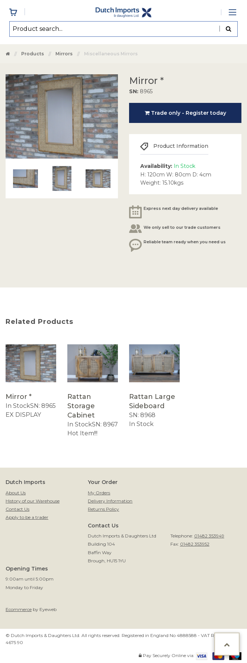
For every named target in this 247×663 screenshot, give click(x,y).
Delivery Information (110, 501)
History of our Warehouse (33, 501)
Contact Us (17, 509)
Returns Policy (103, 509)
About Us (16, 492)
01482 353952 (194, 544)
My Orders (99, 492)
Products (32, 53)
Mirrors (64, 53)
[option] (31, 378)
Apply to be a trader (27, 517)
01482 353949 (209, 536)
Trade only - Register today (185, 113)
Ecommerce (19, 609)
